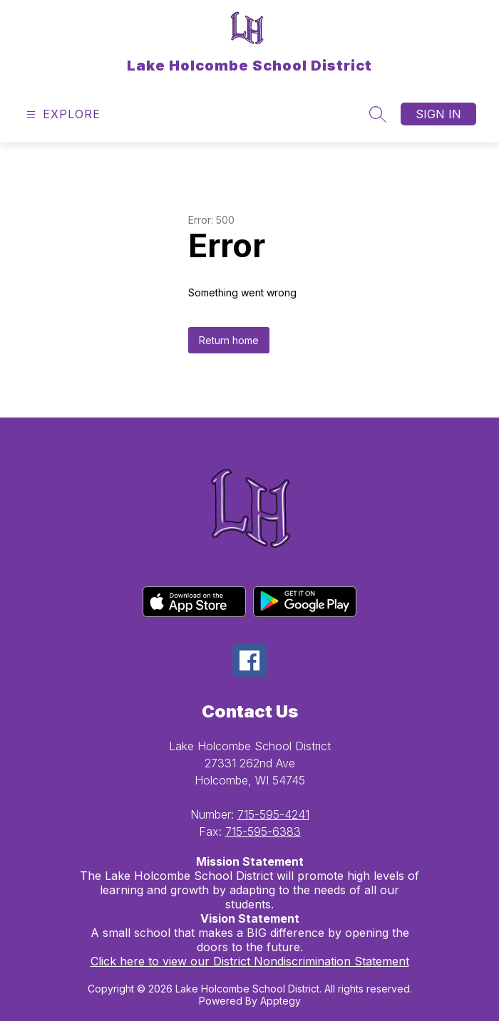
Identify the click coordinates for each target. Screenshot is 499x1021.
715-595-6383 (263, 831)
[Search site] (377, 114)
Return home (229, 340)
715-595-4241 (273, 814)
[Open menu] (62, 114)
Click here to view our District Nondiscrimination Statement (250, 961)
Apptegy (280, 1001)
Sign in (438, 114)
